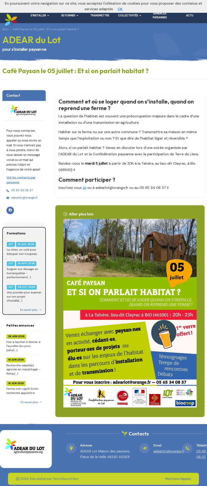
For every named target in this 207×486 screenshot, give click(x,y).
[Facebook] (10, 210)
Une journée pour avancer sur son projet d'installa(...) (24, 296)
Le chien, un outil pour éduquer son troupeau (22, 251)
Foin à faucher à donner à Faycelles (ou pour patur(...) (23, 346)
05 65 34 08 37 (22, 190)
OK (120, 9)
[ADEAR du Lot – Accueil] (10, 18)
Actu (5, 29)
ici (84, 187)
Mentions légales (178, 479)
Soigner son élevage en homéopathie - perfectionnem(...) (22, 273)
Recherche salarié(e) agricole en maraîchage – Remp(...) (23, 369)
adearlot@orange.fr (24, 197)
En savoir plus (30, 310)
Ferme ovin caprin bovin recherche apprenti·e (22, 390)
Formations (16, 233)
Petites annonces (20, 325)
